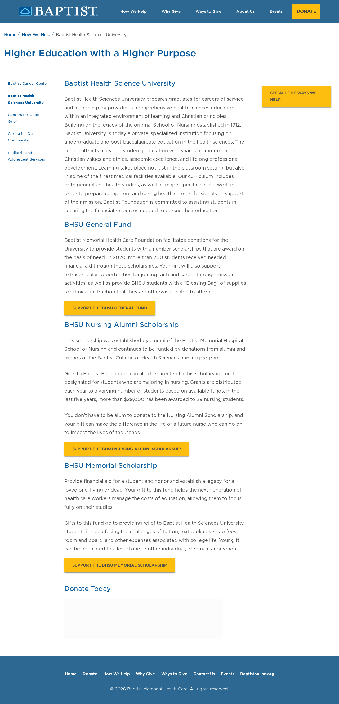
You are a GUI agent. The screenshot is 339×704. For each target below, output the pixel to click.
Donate (306, 11)
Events (276, 11)
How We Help (133, 11)
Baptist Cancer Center (28, 84)
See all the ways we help (293, 96)
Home (10, 34)
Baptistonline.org (257, 673)
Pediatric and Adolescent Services (26, 155)
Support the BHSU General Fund (109, 308)
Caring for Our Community (21, 137)
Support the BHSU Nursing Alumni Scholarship (126, 449)
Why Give (171, 11)
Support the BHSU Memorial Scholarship (119, 565)
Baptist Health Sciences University (26, 99)
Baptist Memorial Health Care (157, 689)
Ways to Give (208, 11)
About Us (245, 11)
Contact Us (204, 673)
